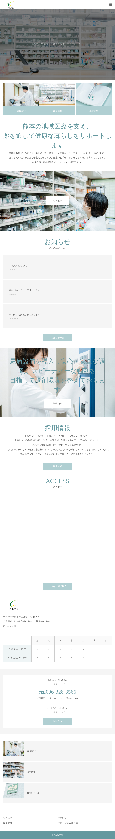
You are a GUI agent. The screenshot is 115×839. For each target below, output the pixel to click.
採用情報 (93, 111)
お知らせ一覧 (57, 338)
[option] (57, 44)
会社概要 (57, 111)
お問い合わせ (57, 721)
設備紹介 (21, 111)
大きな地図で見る (57, 586)
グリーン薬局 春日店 (68, 823)
